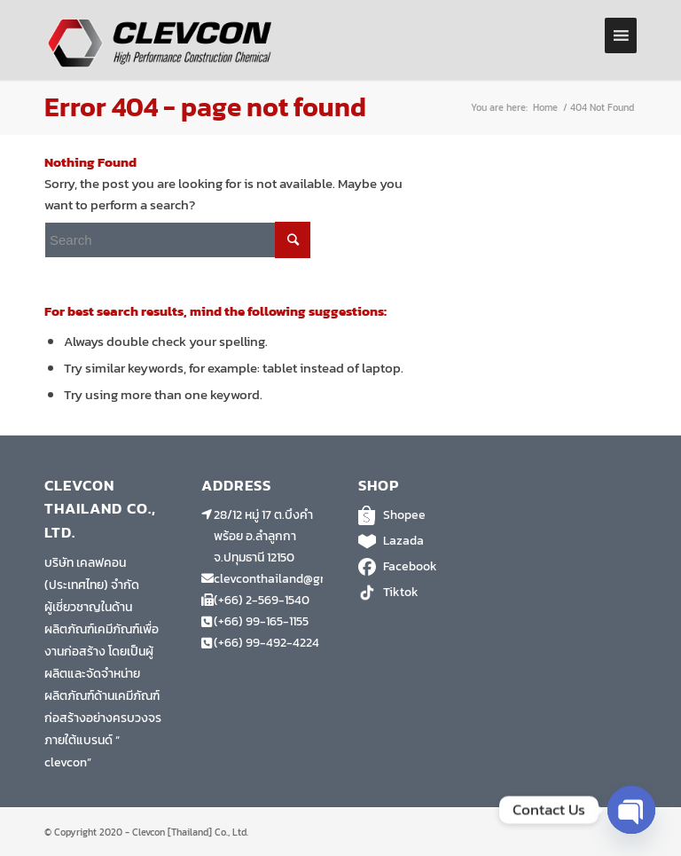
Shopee (419, 515)
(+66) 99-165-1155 (261, 621)
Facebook (419, 566)
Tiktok (419, 592)
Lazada (419, 541)
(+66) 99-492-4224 (266, 642)
